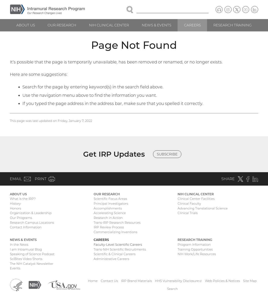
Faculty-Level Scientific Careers (118, 245)
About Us (25, 25)
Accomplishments (108, 208)
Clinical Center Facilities (196, 199)
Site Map (250, 281)
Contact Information (25, 227)
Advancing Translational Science (203, 208)
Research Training (232, 25)
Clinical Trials (188, 213)
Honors (15, 208)
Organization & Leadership (31, 213)
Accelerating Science (110, 213)
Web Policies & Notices (222, 281)
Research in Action (108, 218)
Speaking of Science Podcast (32, 254)
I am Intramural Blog (26, 249)
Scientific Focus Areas (110, 199)
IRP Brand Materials (136, 281)
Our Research (62, 25)
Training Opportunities (195, 249)
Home (93, 281)
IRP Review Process (109, 227)
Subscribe (167, 154)
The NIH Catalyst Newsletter (31, 264)
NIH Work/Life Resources (197, 254)
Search (172, 289)
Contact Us (109, 281)
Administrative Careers (111, 259)
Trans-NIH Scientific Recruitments (120, 249)
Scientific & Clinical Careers (114, 254)
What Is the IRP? (23, 199)
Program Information (194, 245)
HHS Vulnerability (178, 281)
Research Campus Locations (32, 223)
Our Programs (21, 218)
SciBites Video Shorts (26, 259)
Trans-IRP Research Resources (117, 223)
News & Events (156, 25)
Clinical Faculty (189, 204)
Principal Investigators (111, 204)
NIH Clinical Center (109, 25)
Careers (192, 25)
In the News (19, 245)
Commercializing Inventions (115, 232)
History (15, 204)
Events (15, 268)
